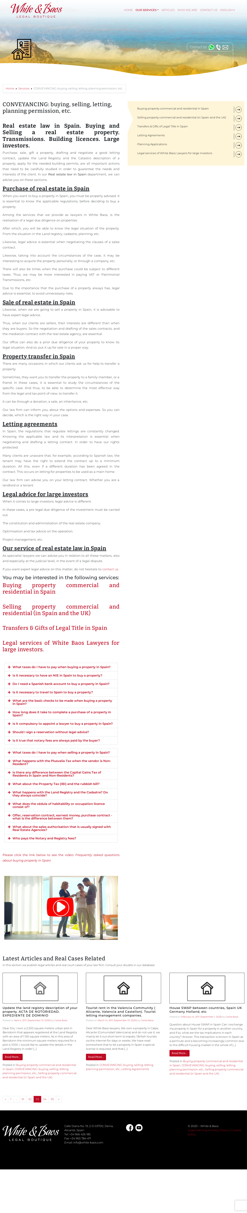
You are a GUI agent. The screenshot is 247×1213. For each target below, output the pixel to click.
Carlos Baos (61, 1020)
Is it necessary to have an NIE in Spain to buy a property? (57, 675)
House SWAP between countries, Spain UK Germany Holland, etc (205, 1010)
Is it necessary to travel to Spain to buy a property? (53, 692)
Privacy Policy (219, 1130)
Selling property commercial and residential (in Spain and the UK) (61, 609)
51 (23, 1099)
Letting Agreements (135, 1069)
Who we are (187, 10)
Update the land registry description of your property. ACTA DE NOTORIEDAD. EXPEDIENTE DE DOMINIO (40, 1011)
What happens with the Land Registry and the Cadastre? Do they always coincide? (60, 793)
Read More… (12, 1057)
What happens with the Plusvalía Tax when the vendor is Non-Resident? (62, 762)
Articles (168, 10)
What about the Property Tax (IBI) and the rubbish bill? (56, 784)
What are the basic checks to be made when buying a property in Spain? (62, 702)
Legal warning (197, 1130)
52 (30, 1099)
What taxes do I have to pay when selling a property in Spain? (61, 752)
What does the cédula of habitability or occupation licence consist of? (59, 805)
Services (24, 88)
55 (52, 1099)
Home (128, 10)
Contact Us (208, 10)
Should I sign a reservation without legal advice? (51, 732)
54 (44, 1099)
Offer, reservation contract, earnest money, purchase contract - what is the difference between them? (62, 816)
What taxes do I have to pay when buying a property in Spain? (61, 667)
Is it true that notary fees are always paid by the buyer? (56, 740)
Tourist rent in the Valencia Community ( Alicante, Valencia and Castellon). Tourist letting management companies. (121, 1011)
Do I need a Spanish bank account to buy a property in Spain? (61, 684)
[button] (61, 667)
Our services (146, 10)
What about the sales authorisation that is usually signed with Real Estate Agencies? (62, 828)
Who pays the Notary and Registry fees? (44, 838)
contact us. (110, 569)
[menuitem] (227, 10)
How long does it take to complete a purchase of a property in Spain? (62, 713)
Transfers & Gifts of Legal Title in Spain (55, 628)
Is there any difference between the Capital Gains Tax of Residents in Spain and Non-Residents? (57, 774)
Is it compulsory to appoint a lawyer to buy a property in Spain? (63, 724)
